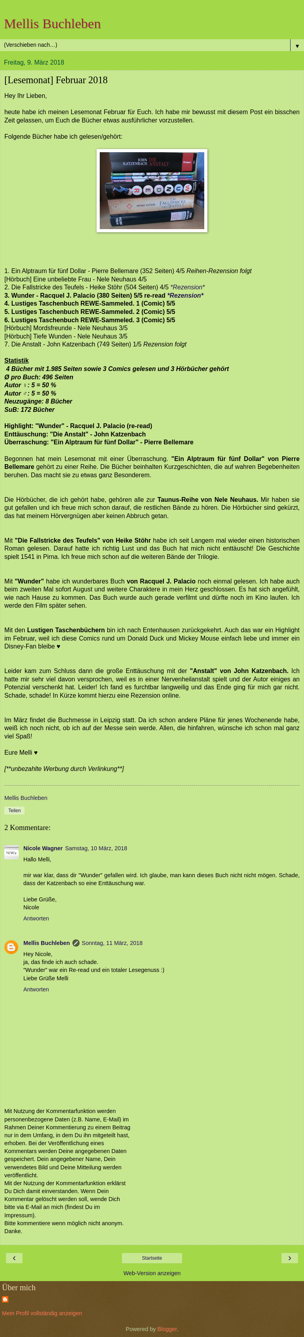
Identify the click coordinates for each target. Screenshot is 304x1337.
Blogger (167, 1329)
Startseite (152, 1258)
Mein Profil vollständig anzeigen (42, 1313)
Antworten (36, 918)
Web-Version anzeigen (152, 1273)
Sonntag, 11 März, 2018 (112, 943)
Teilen (14, 810)
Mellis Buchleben (52, 23)
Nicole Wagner (43, 848)
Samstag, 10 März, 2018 (96, 848)
